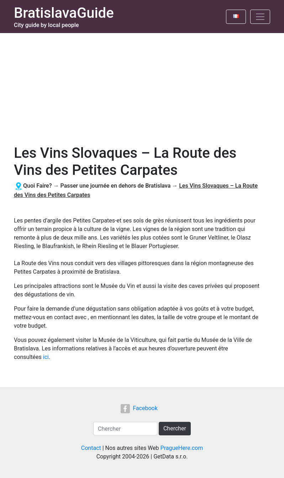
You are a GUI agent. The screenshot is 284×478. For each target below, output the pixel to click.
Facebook (139, 408)
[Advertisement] (142, 86)
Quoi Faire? (37, 185)
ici (46, 357)
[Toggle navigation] (260, 17)
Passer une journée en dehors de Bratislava (115, 185)
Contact (91, 448)
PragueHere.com (182, 448)
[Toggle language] (236, 17)
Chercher (174, 428)
